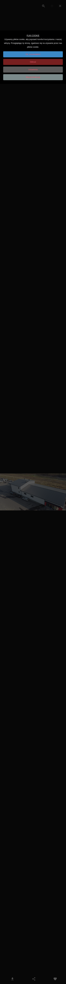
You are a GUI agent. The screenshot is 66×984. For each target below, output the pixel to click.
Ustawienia (33, 69)
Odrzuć (33, 62)
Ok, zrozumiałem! (33, 54)
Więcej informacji (33, 77)
